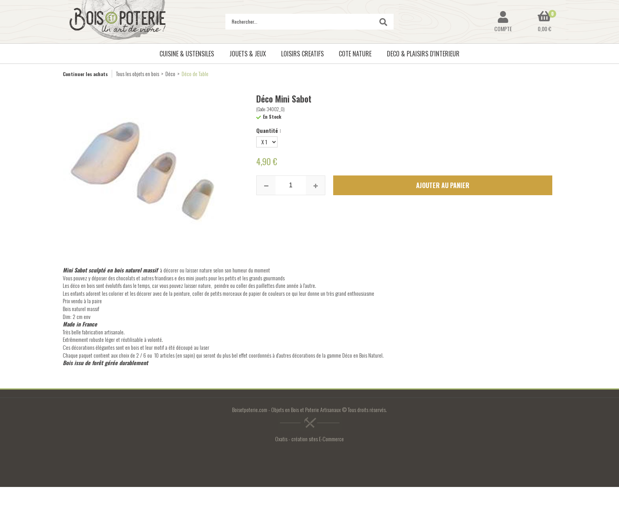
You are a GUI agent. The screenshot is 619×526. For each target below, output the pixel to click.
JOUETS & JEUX (247, 53)
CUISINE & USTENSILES (186, 53)
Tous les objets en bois (137, 73)
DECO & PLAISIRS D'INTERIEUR (423, 53)
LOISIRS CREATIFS (302, 53)
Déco (170, 73)
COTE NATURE (355, 53)
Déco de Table (195, 73)
